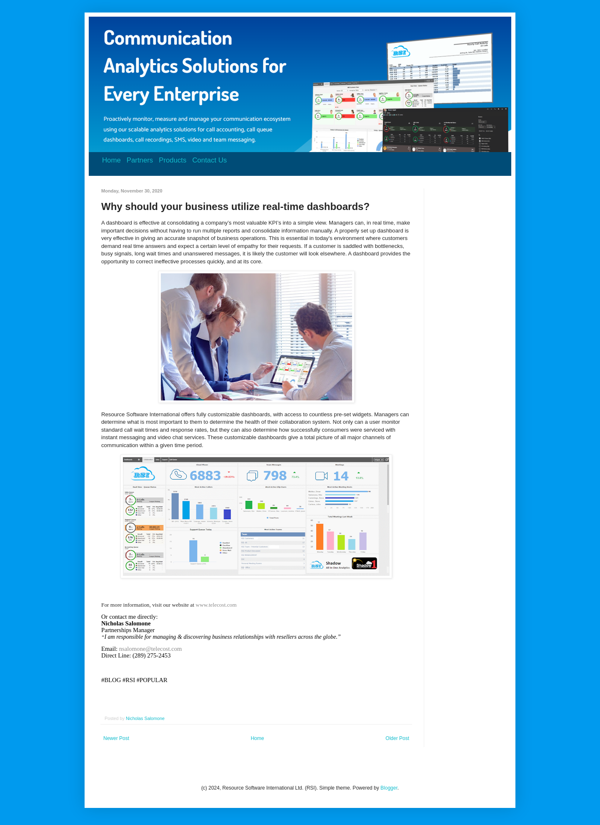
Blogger (389, 788)
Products (172, 160)
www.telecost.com (216, 605)
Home (111, 160)
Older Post (397, 738)
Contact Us (209, 160)
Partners (140, 160)
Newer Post (116, 738)
